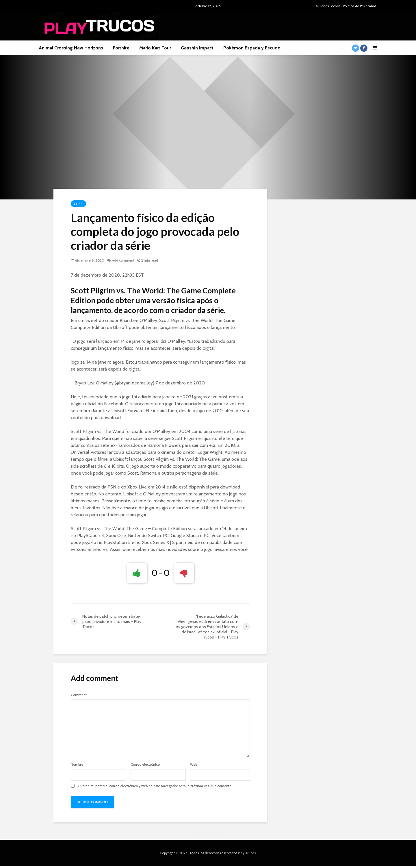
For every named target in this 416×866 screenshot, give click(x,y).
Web (193, 764)
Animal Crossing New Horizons (71, 48)
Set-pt (78, 204)
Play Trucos (247, 853)
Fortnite (121, 48)
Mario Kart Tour (155, 48)
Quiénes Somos (328, 6)
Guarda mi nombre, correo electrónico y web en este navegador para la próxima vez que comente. (155, 786)
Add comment (123, 260)
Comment (79, 695)
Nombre (77, 764)
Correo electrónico (145, 764)
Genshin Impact (197, 48)
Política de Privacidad (359, 6)
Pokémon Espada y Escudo (252, 48)
